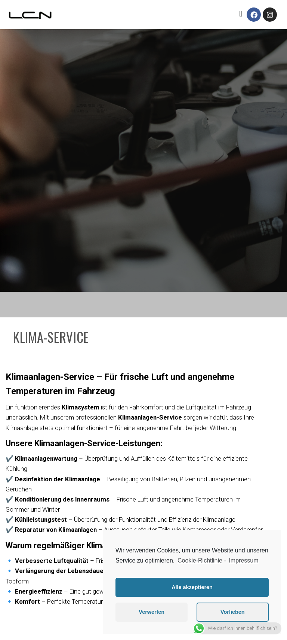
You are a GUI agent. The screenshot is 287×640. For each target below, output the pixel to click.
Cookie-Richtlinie (200, 560)
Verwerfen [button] (151, 612)
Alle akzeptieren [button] (192, 587)
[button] (240, 13)
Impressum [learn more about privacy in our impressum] (243, 560)
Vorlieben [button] (232, 612)
